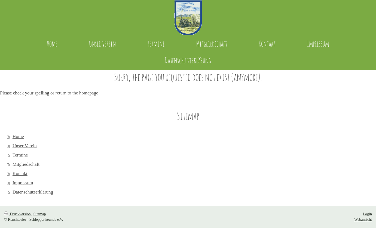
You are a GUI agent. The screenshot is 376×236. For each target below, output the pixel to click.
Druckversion (18, 214)
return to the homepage (76, 93)
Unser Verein (25, 145)
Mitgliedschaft (26, 164)
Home (18, 136)
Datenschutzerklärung (33, 192)
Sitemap (39, 214)
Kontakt (20, 173)
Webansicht (363, 219)
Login (367, 214)
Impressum (23, 182)
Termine (20, 155)
